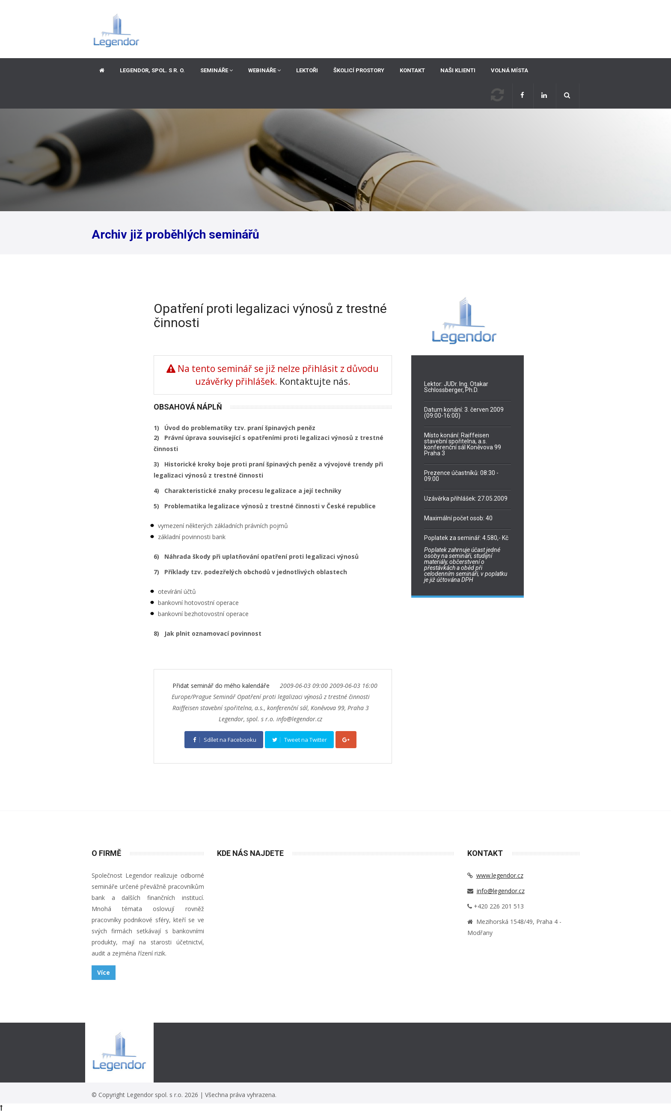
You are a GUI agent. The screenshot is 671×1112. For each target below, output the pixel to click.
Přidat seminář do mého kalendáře (222, 685)
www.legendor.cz (499, 875)
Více (103, 972)
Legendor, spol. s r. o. (152, 70)
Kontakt (412, 70)
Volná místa (509, 70)
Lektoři (307, 70)
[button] (567, 96)
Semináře (216, 70)
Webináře (264, 70)
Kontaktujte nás (313, 381)
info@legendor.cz (501, 891)
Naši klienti (457, 70)
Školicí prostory (358, 70)
